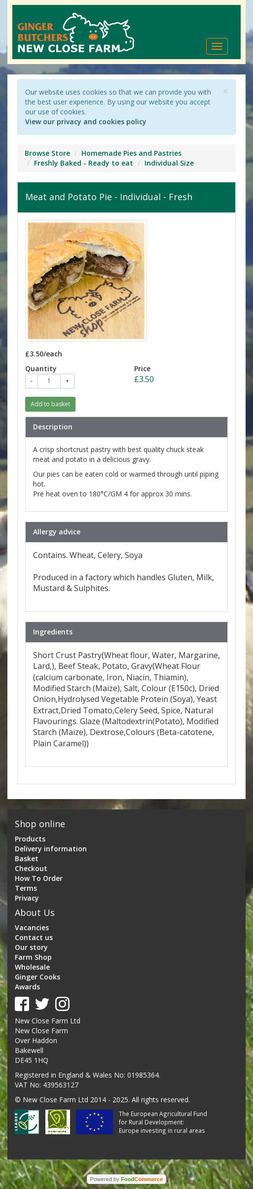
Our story (31, 947)
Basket (26, 858)
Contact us (34, 937)
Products (30, 838)
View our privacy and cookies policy (85, 121)
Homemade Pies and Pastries (131, 153)
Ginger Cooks (37, 976)
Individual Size (169, 163)
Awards (27, 986)
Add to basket (50, 404)
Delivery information (51, 848)
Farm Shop (33, 957)
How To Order (39, 878)
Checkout (31, 868)
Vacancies (32, 927)
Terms (26, 888)
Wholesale (32, 967)
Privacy (27, 898)
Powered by (126, 1179)
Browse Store (47, 153)
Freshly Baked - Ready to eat (83, 163)
